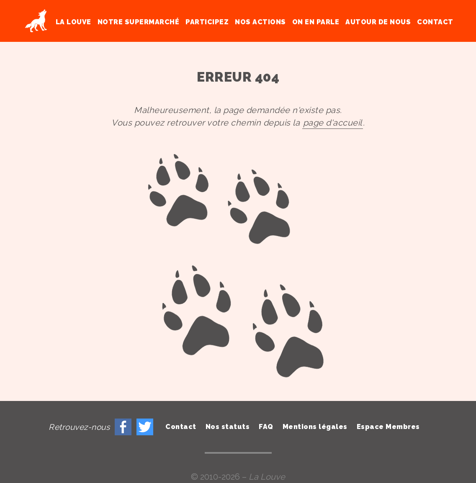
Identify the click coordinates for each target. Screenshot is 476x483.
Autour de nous (378, 22)
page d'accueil (332, 123)
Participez (207, 22)
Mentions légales (315, 427)
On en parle (316, 22)
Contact (435, 22)
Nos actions (260, 22)
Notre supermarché (139, 22)
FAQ (266, 427)
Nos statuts (228, 427)
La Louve (73, 22)
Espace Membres (388, 427)
